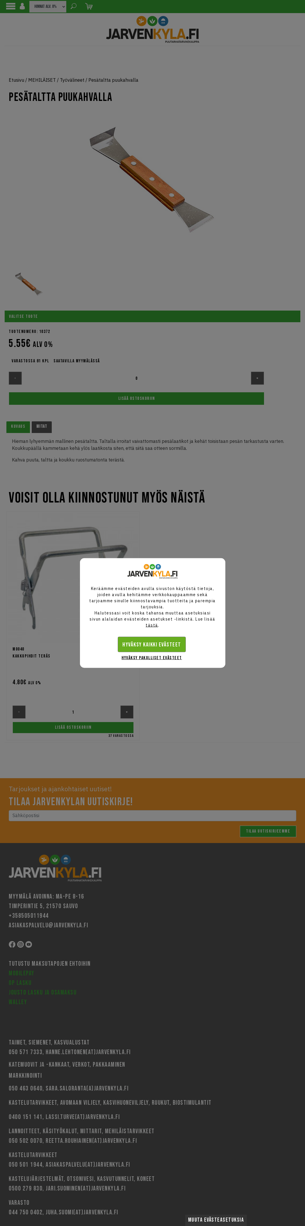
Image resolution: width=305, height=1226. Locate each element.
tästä (152, 625)
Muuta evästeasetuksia (216, 1220)
